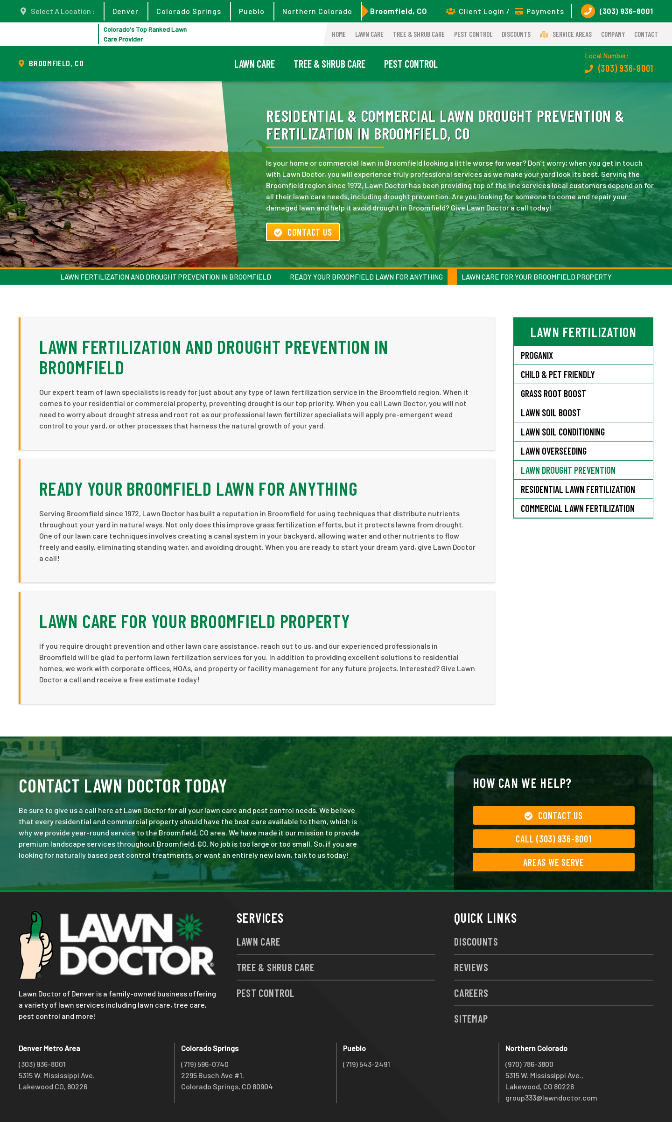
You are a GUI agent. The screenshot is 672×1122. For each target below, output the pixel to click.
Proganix (537, 355)
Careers (471, 993)
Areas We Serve (553, 862)
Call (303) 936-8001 (553, 838)
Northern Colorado (317, 11)
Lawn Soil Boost (551, 412)
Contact (646, 34)
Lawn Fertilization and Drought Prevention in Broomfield (165, 277)
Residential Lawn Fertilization (578, 489)
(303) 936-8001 (617, 11)
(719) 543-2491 (366, 1063)
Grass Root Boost (553, 393)
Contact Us (303, 232)
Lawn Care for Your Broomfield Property (537, 277)
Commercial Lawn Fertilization (578, 508)
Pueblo (252, 11)
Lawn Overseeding (554, 450)
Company (613, 34)
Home (339, 34)
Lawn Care (369, 34)
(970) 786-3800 (529, 1063)
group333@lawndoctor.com (551, 1097)
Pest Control (473, 34)
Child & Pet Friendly (558, 374)
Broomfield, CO (398, 11)
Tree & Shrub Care (419, 34)
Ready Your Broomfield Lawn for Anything (366, 277)
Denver (125, 11)
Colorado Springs (188, 11)
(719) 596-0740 (205, 1063)
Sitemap (471, 1018)
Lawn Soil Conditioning (563, 431)
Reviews (471, 967)
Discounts (516, 34)
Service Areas (566, 34)
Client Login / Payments (505, 11)
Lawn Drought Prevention (568, 470)
